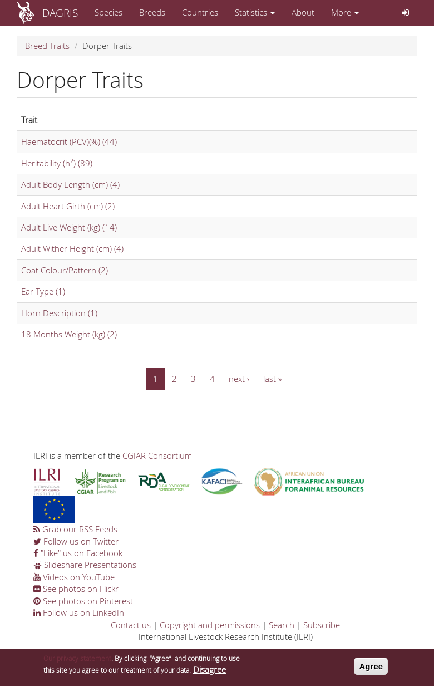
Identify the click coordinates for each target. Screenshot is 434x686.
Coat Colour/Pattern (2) (64, 270)
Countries (200, 12)
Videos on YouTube (74, 576)
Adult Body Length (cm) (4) (70, 184)
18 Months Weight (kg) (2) (69, 334)
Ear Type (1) (43, 291)
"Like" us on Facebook (77, 552)
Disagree (209, 672)
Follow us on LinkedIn (78, 612)
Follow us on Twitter (76, 541)
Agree (371, 669)
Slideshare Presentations (84, 564)
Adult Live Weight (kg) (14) (69, 227)
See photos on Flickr (76, 588)
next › (239, 378)
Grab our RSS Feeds (75, 529)
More (345, 12)
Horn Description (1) (59, 312)
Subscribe (321, 624)
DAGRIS (60, 12)
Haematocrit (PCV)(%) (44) (69, 141)
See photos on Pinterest (83, 600)
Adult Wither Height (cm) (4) (72, 248)
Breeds (152, 12)
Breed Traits (47, 45)
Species (108, 12)
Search (281, 624)
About (303, 12)
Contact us (131, 624)
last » (272, 378)
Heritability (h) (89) (56, 163)
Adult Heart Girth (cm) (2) (68, 206)
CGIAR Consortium (157, 455)
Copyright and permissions (210, 624)
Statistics (255, 12)
